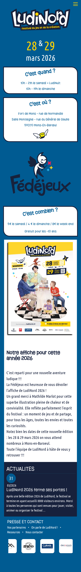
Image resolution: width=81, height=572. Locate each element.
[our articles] (40, 469)
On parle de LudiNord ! (44, 527)
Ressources (13, 532)
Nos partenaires (16, 527)
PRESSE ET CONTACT (25, 522)
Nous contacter (34, 532)
